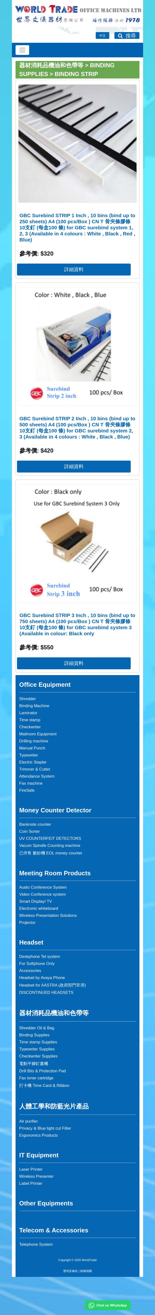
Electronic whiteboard (38, 946)
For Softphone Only (37, 1001)
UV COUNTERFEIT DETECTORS (50, 876)
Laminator (28, 751)
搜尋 (127, 35)
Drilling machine (33, 779)
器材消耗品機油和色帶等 (51, 65)
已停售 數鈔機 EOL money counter (50, 891)
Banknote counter (35, 862)
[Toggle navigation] (22, 50)
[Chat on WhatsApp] (108, 1305)
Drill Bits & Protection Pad (42, 1109)
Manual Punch (32, 786)
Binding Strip (76, 74)
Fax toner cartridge (36, 1116)
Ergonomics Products (38, 1173)
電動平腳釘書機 (33, 1102)
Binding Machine (34, 744)
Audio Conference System (43, 925)
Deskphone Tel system (39, 994)
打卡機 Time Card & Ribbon (44, 1123)
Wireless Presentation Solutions (48, 953)
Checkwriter (30, 765)
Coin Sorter (29, 869)
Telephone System (36, 1282)
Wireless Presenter (36, 1214)
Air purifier (28, 1159)
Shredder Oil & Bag (36, 1066)
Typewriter (28, 793)
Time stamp (29, 758)
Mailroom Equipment (38, 772)
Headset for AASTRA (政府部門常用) (52, 1023)
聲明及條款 (70, 1309)
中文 (102, 35)
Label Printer (30, 1221)
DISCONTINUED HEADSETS (46, 1030)
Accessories (30, 1008)
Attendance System (37, 814)
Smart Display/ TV (35, 939)
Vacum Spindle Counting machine (49, 883)
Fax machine (31, 821)
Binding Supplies (34, 1073)
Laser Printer (31, 1207)
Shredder (27, 737)
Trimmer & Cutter (34, 807)
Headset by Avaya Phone (42, 1016)
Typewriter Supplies (37, 1087)
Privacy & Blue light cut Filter (45, 1166)
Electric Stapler (33, 800)
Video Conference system (42, 932)
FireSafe (26, 828)
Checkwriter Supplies (38, 1094)
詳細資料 (76, 277)
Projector (27, 960)
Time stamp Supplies (38, 1080)
